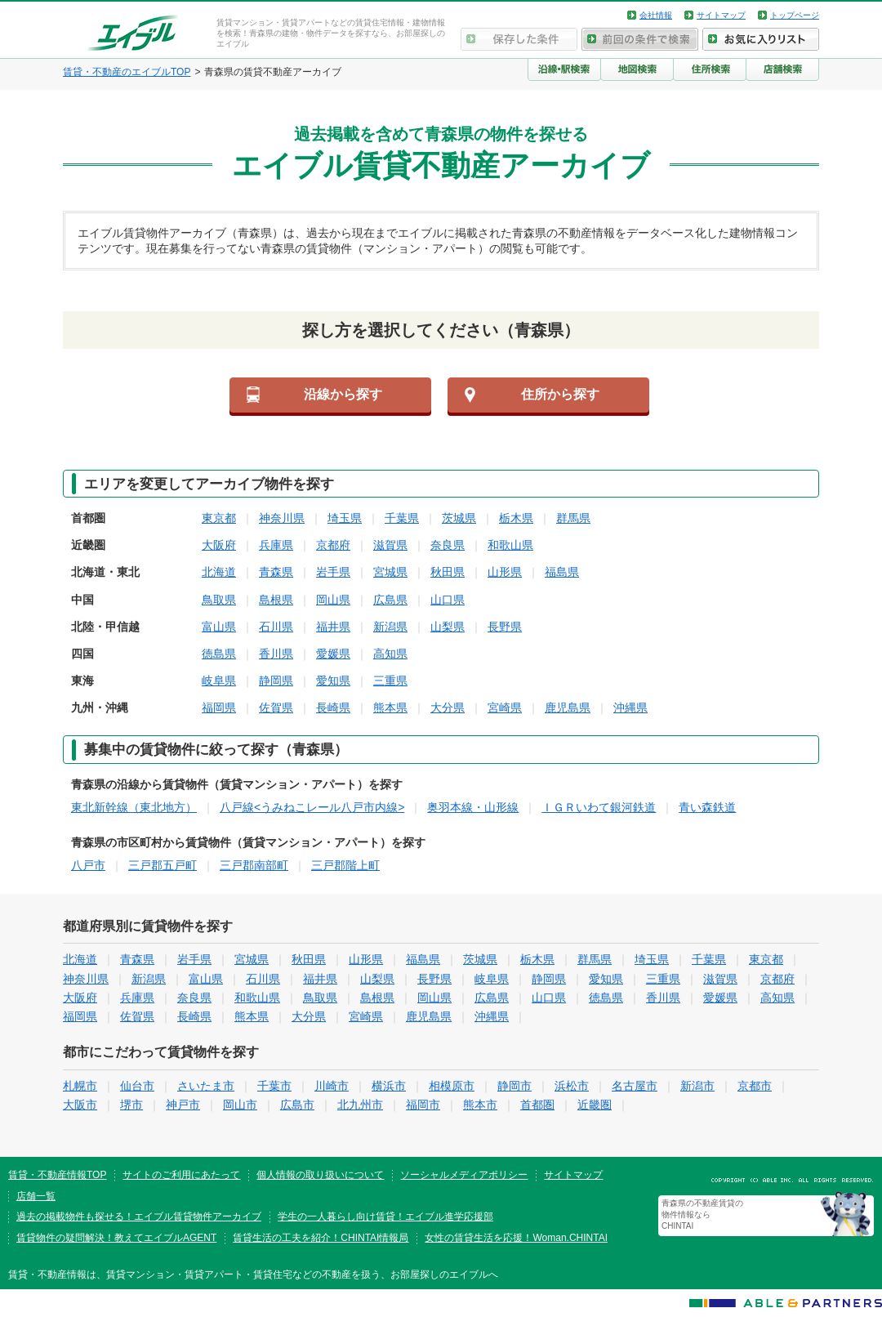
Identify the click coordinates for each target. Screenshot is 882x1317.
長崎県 (333, 707)
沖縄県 (630, 707)
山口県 (447, 599)
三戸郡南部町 (254, 865)
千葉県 (402, 518)
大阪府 (219, 544)
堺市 (131, 1104)
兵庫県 (276, 544)
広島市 (297, 1104)
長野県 (505, 626)
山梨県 (447, 626)
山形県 (505, 571)
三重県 (390, 680)
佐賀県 (276, 707)
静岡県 (276, 680)
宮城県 (390, 571)
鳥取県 (219, 599)
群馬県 (573, 518)
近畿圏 (594, 1104)
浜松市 (572, 1085)
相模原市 (451, 1085)
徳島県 (219, 653)
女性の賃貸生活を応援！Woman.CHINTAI (516, 1237)
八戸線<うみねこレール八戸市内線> (312, 807)
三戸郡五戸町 (162, 865)
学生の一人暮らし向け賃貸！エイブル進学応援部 (385, 1216)
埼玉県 (344, 518)
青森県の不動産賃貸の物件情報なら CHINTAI (702, 1214)
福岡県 (219, 707)
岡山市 (240, 1104)
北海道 (219, 571)
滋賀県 (390, 544)
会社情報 (655, 15)
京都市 (754, 1085)
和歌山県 (510, 544)
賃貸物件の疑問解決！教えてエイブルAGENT (116, 1237)
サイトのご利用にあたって (181, 1175)
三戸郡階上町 (345, 865)
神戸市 (183, 1104)
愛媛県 (333, 653)
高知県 (390, 653)
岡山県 (333, 599)
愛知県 (333, 680)
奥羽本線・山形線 (473, 807)
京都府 (333, 544)
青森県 (276, 571)
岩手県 (333, 571)
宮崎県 (505, 707)
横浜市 (389, 1085)
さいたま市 (205, 1085)
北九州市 (360, 1104)
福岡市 (423, 1104)
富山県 (219, 626)
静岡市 (514, 1085)
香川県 (276, 653)
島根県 (276, 599)
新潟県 (390, 626)
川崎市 (331, 1085)
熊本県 (390, 707)
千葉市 (274, 1085)
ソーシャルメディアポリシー (464, 1175)
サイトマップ (721, 15)
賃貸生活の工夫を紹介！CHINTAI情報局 (320, 1237)
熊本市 (480, 1104)
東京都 (219, 518)
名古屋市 (634, 1085)
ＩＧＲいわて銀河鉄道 (598, 807)
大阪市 (80, 1104)
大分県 (447, 707)
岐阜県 (219, 680)
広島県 (390, 599)
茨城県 (459, 518)
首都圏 (537, 1104)
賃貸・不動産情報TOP (57, 1175)
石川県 (276, 626)
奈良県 (447, 544)
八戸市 (88, 865)
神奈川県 (282, 518)
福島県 (562, 571)
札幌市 (80, 1085)
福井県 (333, 626)
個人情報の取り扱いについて (320, 1175)
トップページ (794, 15)
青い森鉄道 (707, 807)
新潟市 (697, 1085)
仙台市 (137, 1085)
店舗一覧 (36, 1196)
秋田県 (447, 571)
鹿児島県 (567, 707)
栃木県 (516, 518)
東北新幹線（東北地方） (134, 807)
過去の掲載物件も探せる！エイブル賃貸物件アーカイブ (138, 1216)
